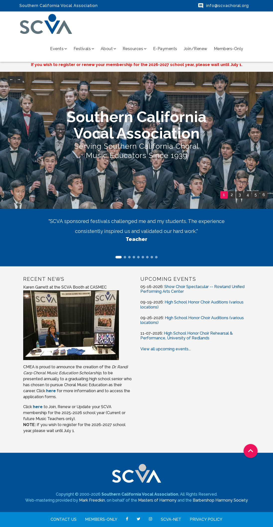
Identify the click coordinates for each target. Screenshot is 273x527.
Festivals (84, 48)
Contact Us (64, 519)
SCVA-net (171, 519)
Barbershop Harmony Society (220, 500)
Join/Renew (195, 48)
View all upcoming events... (165, 349)
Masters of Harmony (157, 500)
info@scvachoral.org (227, 5)
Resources (135, 48)
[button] (11, 79)
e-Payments (165, 48)
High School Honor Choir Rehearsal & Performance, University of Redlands (186, 335)
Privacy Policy (206, 519)
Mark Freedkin (92, 500)
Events (58, 48)
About (108, 48)
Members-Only (228, 48)
